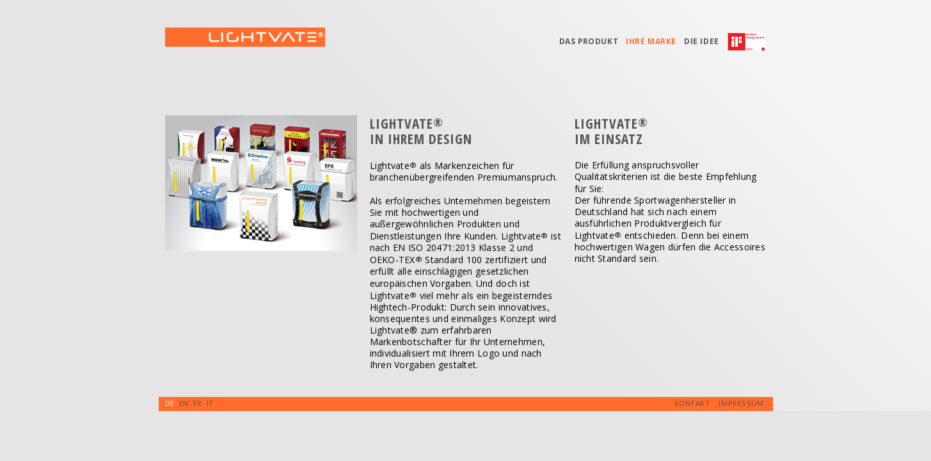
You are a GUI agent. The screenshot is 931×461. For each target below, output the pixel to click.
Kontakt (692, 403)
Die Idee (701, 41)
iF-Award (750, 45)
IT (210, 403)
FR (197, 403)
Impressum (741, 403)
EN (184, 403)
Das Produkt (589, 41)
